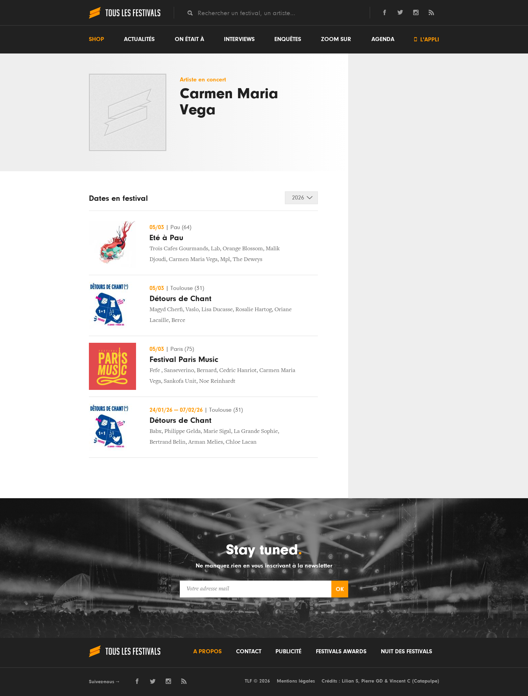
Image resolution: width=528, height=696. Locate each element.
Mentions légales (296, 681)
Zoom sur (336, 39)
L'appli (426, 39)
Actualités (139, 39)
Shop (96, 39)
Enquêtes (287, 39)
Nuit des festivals (406, 652)
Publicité (288, 652)
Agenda (382, 39)
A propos (207, 652)
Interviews (239, 39)
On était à (189, 39)
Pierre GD (372, 681)
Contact (248, 652)
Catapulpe (425, 681)
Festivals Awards (341, 652)
